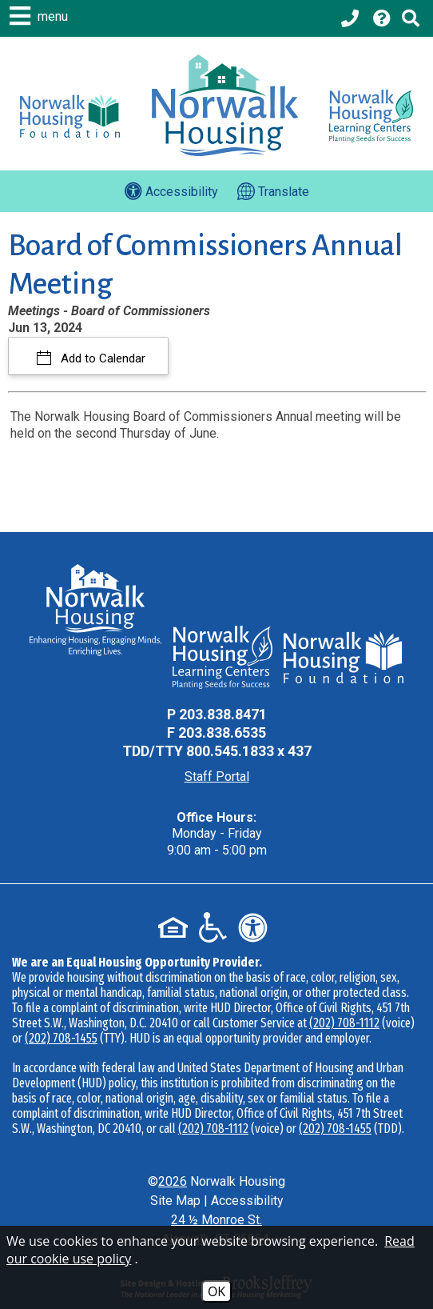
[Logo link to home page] (225, 105)
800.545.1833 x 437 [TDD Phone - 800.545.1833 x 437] (249, 751)
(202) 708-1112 (344, 1023)
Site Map (175, 1200)
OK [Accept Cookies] (216, 1291)
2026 (172, 1181)
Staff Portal (217, 776)
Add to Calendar (101, 358)
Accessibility (247, 1200)
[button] (40, 16)
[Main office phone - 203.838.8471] (351, 18)
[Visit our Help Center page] (382, 18)
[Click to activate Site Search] (410, 18)
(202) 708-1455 (61, 1038)
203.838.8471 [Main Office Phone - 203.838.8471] (223, 714)
